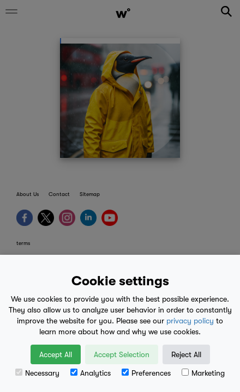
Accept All (55, 354)
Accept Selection (121, 354)
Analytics (90, 373)
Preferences (146, 373)
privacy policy (190, 320)
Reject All (186, 354)
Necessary (37, 373)
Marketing (203, 373)
